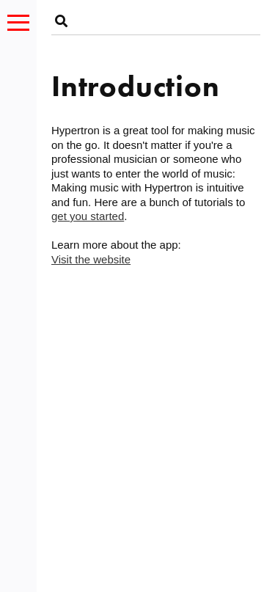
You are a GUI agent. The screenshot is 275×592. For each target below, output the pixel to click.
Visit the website (91, 259)
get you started (87, 216)
